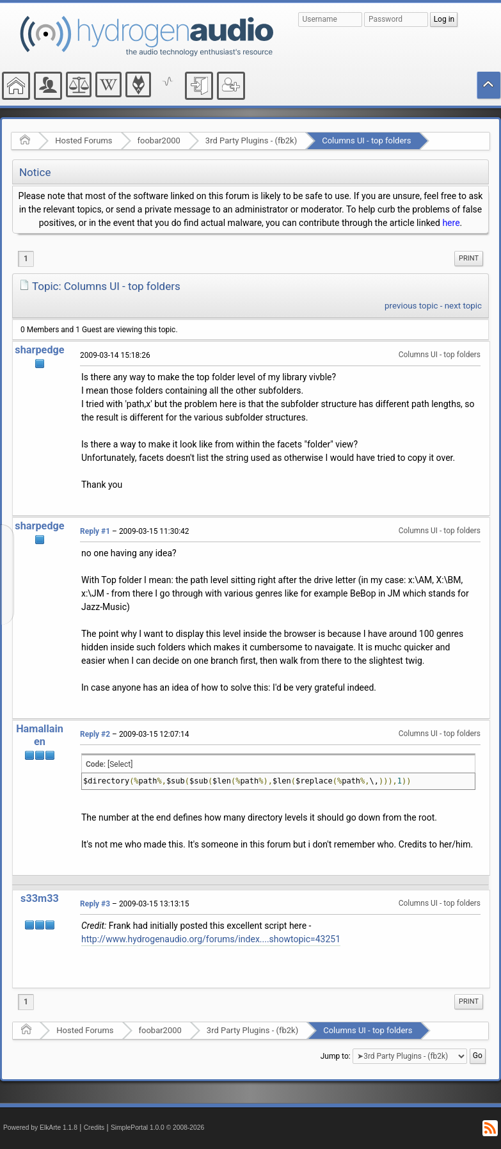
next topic (463, 305)
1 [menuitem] (26, 258)
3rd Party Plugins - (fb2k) (251, 140)
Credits (94, 1127)
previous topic (411, 305)
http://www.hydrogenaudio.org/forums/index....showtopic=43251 (210, 939)
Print (469, 258)
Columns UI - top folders (366, 140)
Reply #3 (95, 903)
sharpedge (39, 350)
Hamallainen (39, 735)
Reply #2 (95, 734)
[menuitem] (468, 258)
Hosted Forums (83, 140)
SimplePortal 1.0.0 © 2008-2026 (157, 1127)
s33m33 (39, 898)
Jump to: (336, 1056)
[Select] (119, 764)
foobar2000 (159, 140)
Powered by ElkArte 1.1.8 (40, 1127)
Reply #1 (95, 531)
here (450, 223)
